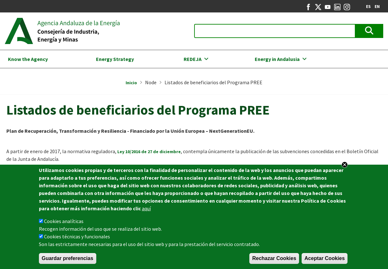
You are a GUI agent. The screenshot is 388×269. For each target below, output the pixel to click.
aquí (146, 208)
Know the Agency (28, 59)
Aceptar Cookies (324, 258)
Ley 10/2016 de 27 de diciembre (149, 151)
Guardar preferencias (67, 258)
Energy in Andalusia (277, 59)
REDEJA (192, 59)
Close (344, 164)
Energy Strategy (115, 59)
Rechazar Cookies (274, 258)
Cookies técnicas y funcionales (77, 236)
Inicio (131, 83)
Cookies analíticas (64, 221)
